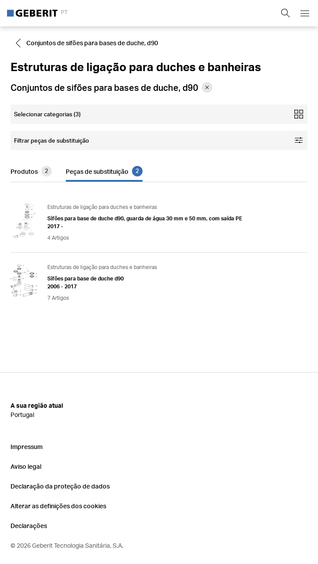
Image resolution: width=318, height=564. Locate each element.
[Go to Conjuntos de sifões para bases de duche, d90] (88, 43)
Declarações (29, 525)
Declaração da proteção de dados (60, 486)
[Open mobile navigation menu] (304, 13)
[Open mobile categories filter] (159, 114)
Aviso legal (26, 466)
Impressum (27, 446)
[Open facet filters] (159, 140)
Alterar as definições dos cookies (58, 506)
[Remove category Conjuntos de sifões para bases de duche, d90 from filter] (207, 87)
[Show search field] (285, 13)
